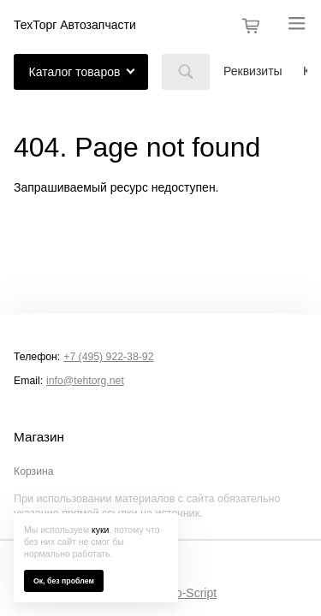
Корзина (34, 471)
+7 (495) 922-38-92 (108, 357)
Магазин (39, 437)
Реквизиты (252, 71)
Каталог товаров (75, 72)
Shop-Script (185, 593)
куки (100, 529)
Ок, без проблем (63, 581)
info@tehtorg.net (85, 381)
